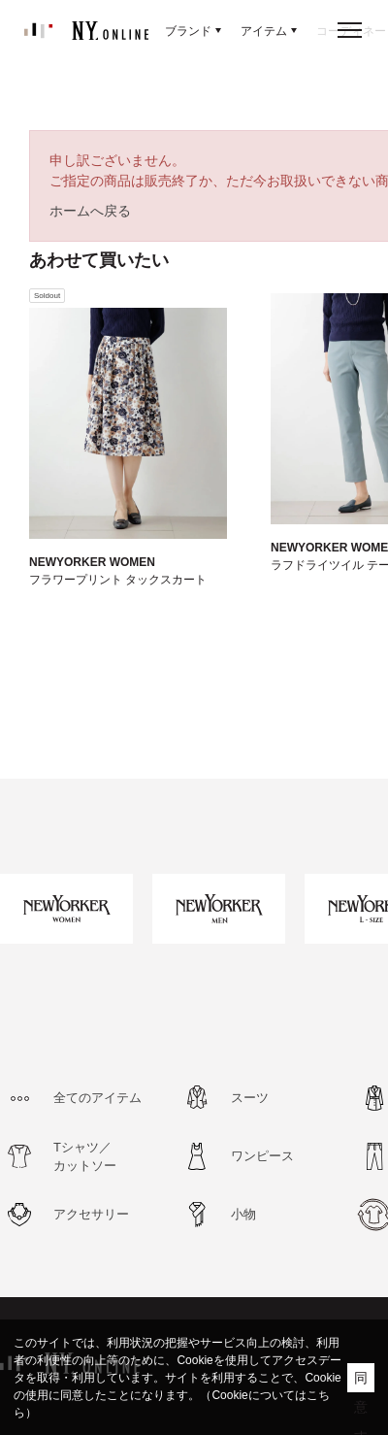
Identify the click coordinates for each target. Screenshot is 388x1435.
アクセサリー (91, 1214)
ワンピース (262, 1156)
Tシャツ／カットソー (84, 1157)
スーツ (250, 1097)
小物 (243, 1214)
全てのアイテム (97, 1097)
